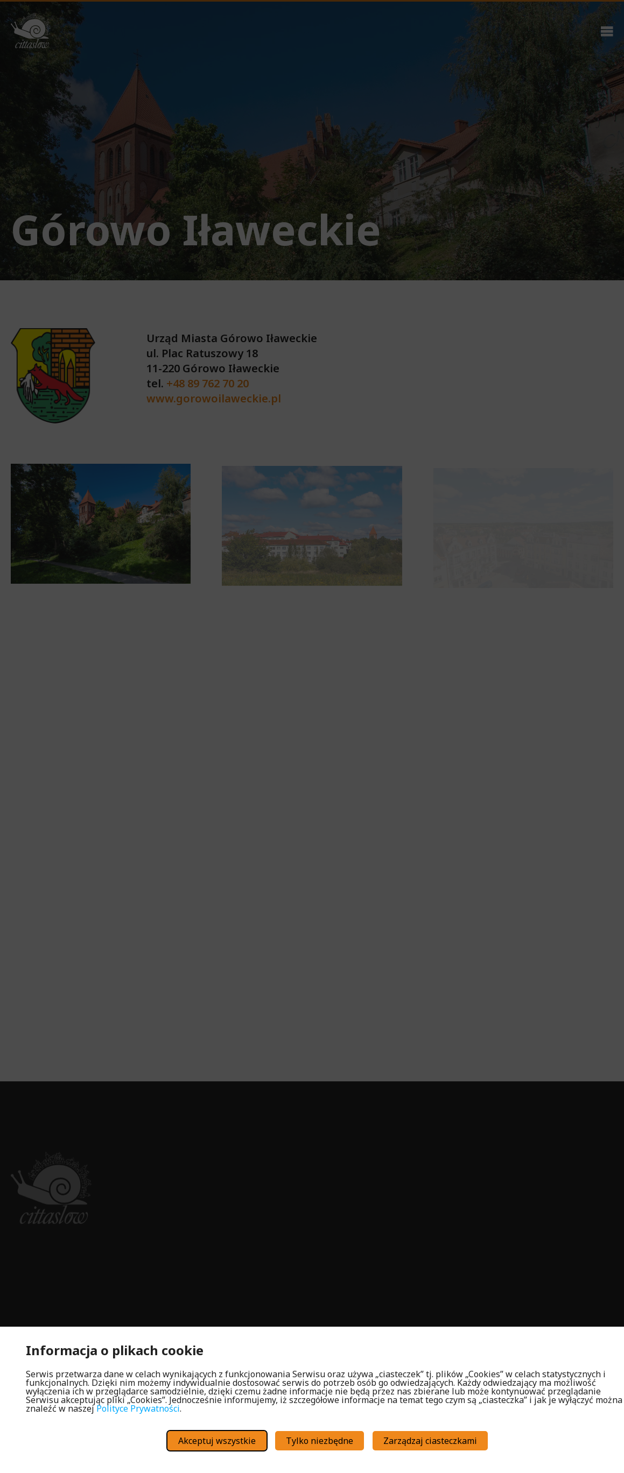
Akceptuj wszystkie (217, 1441)
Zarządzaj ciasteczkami (430, 1441)
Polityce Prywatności (138, 1408)
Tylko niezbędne (319, 1441)
